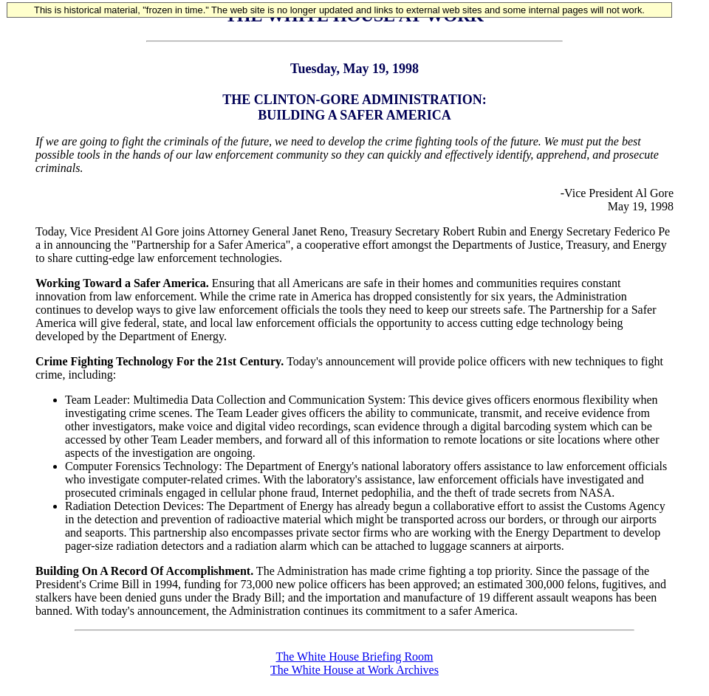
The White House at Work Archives (354, 670)
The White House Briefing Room (355, 656)
